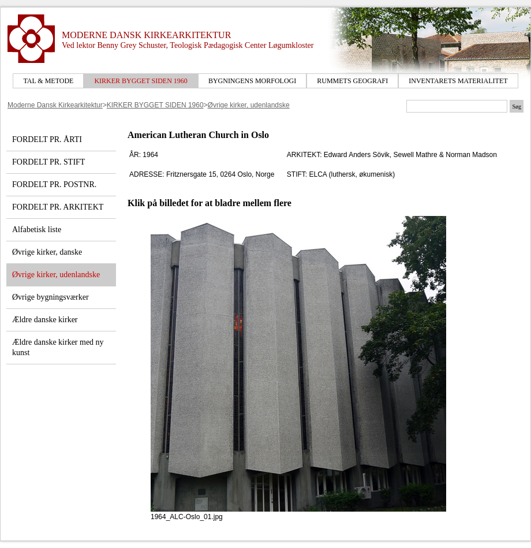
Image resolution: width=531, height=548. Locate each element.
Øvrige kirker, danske (47, 252)
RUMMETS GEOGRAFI (352, 81)
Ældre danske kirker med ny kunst (58, 347)
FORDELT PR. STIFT (48, 162)
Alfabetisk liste (36, 229)
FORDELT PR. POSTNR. (54, 184)
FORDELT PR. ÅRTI (47, 139)
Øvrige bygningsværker (50, 297)
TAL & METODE (48, 81)
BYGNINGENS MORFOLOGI (252, 81)
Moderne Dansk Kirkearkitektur (55, 105)
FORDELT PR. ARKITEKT (57, 207)
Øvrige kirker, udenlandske (249, 105)
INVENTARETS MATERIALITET (458, 81)
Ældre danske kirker (45, 319)
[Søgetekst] (456, 106)
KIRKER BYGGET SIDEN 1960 (140, 81)
